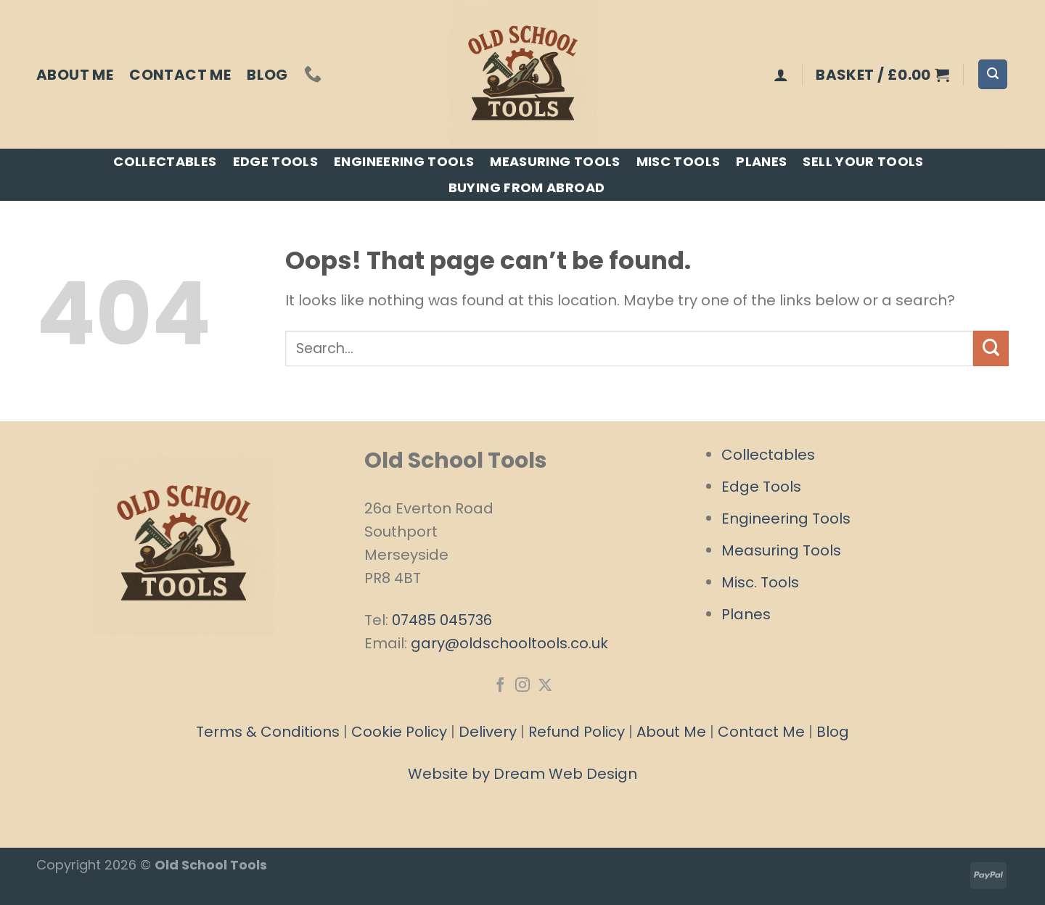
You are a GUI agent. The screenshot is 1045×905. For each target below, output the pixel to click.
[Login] (781, 75)
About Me (74, 75)
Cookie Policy (399, 732)
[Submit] (991, 348)
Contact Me (180, 75)
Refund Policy (576, 732)
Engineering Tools (404, 161)
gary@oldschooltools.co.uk (509, 643)
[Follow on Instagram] (522, 686)
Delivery (488, 732)
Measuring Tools (555, 161)
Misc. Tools (760, 582)
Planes (761, 161)
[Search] (992, 73)
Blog (267, 75)
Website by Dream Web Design (522, 774)
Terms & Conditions (268, 732)
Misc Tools (678, 161)
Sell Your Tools (863, 161)
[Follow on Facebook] (500, 686)
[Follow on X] (544, 686)
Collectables (164, 161)
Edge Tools (276, 161)
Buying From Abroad (526, 187)
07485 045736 (442, 620)
